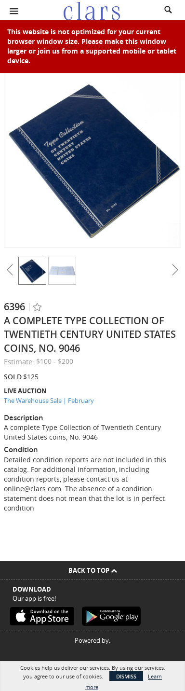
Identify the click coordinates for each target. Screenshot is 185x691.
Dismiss (126, 676)
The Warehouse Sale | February (49, 400)
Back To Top (92, 570)
